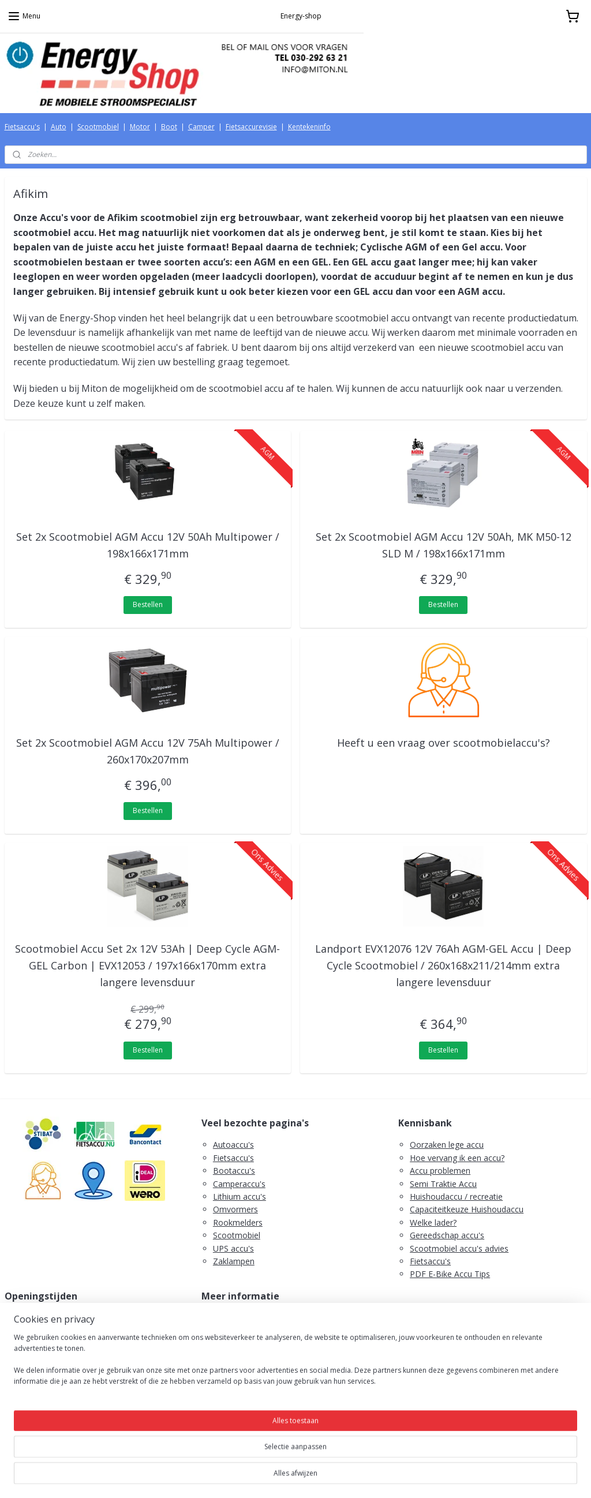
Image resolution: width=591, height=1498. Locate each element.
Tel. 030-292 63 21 (50, 1408)
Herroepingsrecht (245, 1343)
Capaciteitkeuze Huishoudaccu (466, 1209)
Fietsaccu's (22, 127)
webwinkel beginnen (318, 1477)
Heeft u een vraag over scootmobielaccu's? (443, 743)
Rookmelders (238, 1222)
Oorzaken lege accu (447, 1144)
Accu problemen (440, 1170)
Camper (201, 127)
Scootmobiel (98, 127)
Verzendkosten (240, 1317)
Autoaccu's (233, 1144)
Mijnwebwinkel (418, 1477)
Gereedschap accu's (447, 1235)
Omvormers (235, 1209)
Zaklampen (234, 1261)
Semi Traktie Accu (443, 1183)
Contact (227, 1382)
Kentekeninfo (309, 127)
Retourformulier (242, 1369)
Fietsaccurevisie (251, 127)
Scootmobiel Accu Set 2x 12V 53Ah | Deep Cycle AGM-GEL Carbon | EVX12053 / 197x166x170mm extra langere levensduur (147, 965)
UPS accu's (233, 1248)
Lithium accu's (239, 1196)
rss (274, 1477)
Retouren (230, 1356)
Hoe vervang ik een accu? (457, 1157)
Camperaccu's (239, 1183)
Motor (140, 127)
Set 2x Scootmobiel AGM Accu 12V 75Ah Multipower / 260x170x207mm (147, 751)
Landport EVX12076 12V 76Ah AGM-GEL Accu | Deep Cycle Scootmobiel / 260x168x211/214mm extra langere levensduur (443, 965)
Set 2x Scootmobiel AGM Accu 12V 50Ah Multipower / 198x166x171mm (147, 545)
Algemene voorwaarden (257, 1330)
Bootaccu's (234, 1170)
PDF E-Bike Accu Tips (450, 1273)
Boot (169, 127)
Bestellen (148, 604)
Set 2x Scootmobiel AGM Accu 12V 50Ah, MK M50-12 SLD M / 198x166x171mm (443, 545)
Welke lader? (433, 1222)
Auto (58, 127)
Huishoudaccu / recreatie (456, 1196)
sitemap (249, 1477)
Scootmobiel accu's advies (459, 1248)
